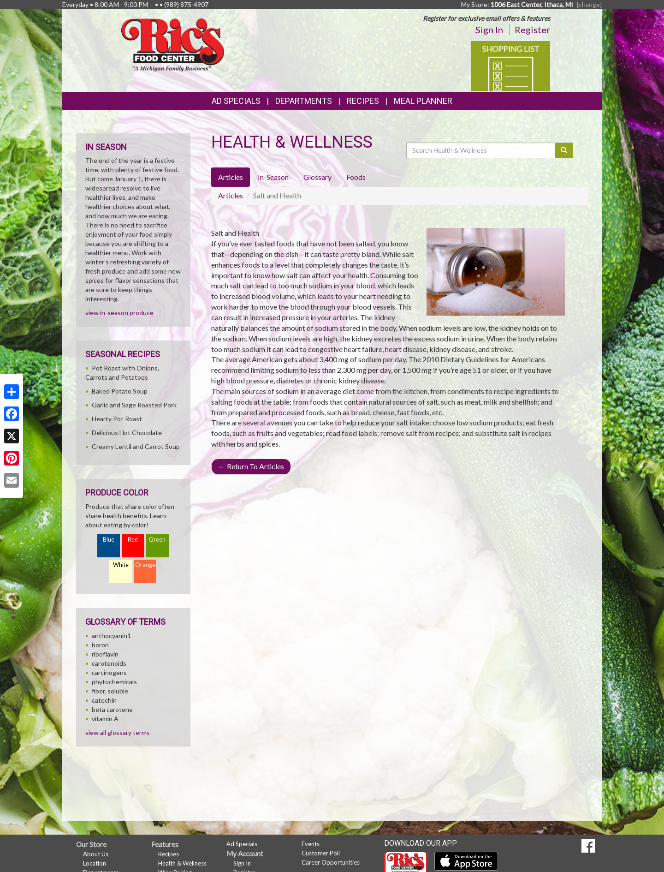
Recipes (363, 101)
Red (133, 539)
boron (100, 645)
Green (157, 539)
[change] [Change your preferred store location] (589, 4)
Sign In (489, 29)
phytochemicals (114, 682)
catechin (104, 700)
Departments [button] (303, 101)
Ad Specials (236, 101)
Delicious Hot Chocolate (127, 432)
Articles (230, 195)
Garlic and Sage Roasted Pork (134, 405)
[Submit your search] (564, 150)
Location (94, 863)
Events (311, 844)
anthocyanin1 (111, 635)
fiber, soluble (110, 691)
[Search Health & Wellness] (481, 150)
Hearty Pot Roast (117, 419)
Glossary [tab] (317, 177)
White (121, 564)
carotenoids (109, 663)
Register (532, 29)
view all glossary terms (117, 732)
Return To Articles (251, 466)
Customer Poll (321, 853)
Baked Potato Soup (120, 391)
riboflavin (105, 654)
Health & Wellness (182, 863)
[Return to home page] (172, 44)
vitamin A (105, 719)
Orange (145, 564)
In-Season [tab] (273, 177)
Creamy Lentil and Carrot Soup (136, 446)
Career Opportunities (331, 862)
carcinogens (109, 672)
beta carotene (112, 709)
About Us (95, 854)
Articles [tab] (230, 177)
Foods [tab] (356, 177)
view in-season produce (119, 313)
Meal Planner (423, 101)
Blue (108, 539)
